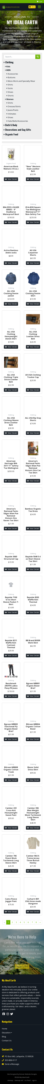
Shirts (10, 85)
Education (6, 1032)
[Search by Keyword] (19, 57)
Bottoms (11, 77)
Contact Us (6, 1040)
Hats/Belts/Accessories (17, 121)
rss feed (28, 1080)
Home (4, 1028)
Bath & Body (10, 125)
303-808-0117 (9, 1060)
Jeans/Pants (12, 110)
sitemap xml (19, 1080)
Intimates (11, 114)
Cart (39, 1)
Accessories (12, 74)
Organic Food (11, 134)
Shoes (10, 92)
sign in (34, 1080)
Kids (7, 66)
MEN (8, 70)
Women (9, 99)
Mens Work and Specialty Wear (21, 81)
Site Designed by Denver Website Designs (22, 1074)
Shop (32, 7)
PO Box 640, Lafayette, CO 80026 (17, 1056)
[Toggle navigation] (39, 7)
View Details (11, 179)
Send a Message (10, 1064)
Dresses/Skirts (14, 106)
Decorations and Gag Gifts (17, 129)
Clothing (8, 62)
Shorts (10, 96)
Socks (10, 88)
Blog (4, 1036)
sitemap (10, 1080)
